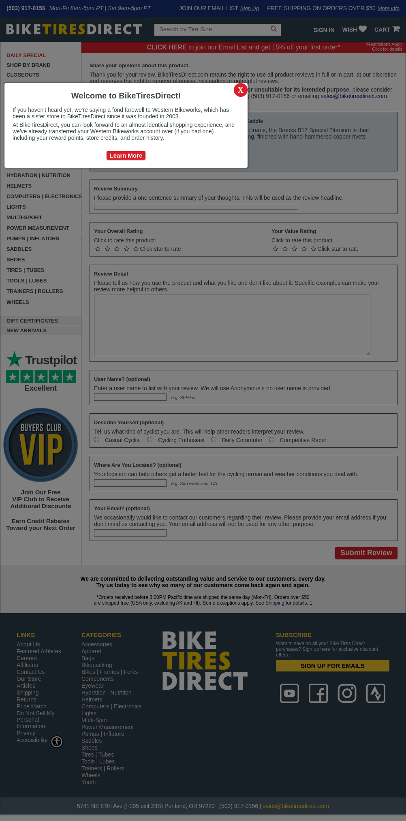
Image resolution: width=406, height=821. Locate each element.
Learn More (126, 155)
